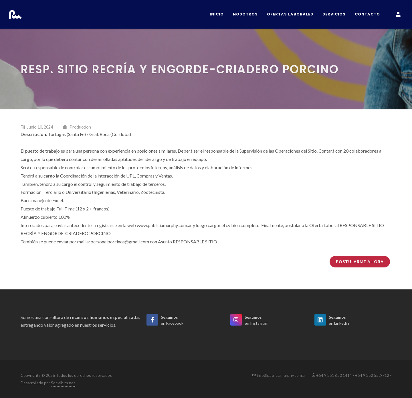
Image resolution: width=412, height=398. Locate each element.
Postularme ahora (360, 261)
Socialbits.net (63, 382)
